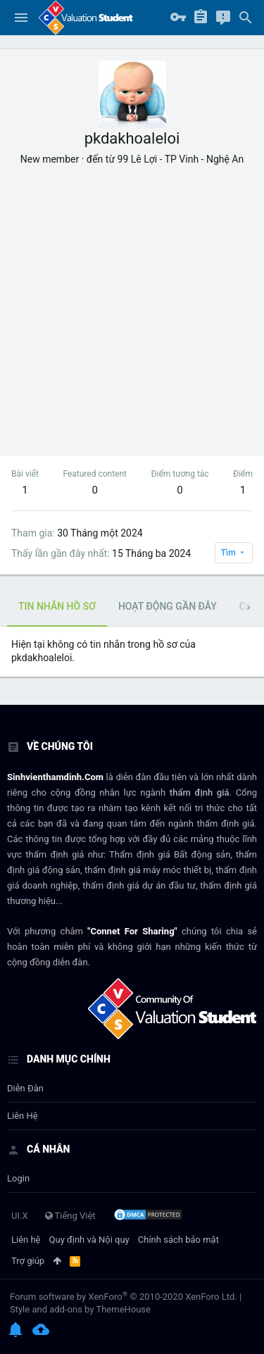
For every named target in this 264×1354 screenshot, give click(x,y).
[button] (21, 17)
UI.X (19, 1215)
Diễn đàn (25, 1088)
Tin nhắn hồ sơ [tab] (57, 606)
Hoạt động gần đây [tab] (167, 606)
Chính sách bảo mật (178, 1239)
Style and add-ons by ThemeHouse (80, 1309)
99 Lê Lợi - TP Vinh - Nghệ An (181, 159)
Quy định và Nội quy (89, 1239)
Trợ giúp (27, 1260)
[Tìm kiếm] (245, 17)
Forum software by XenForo (123, 1296)
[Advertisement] (132, 305)
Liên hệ (22, 1115)
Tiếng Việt (70, 1215)
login (18, 1178)
